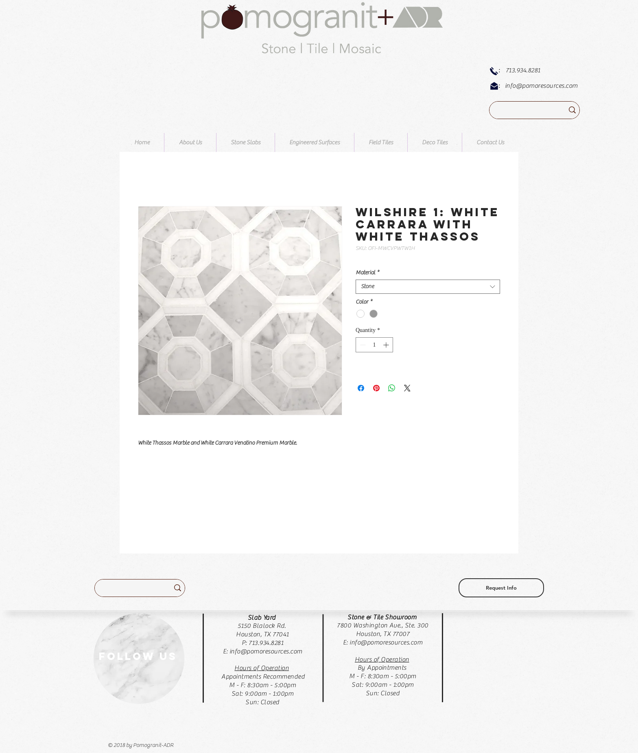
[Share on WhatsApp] (392, 388)
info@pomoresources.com (541, 85)
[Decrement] (362, 345)
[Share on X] (407, 388)
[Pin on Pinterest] (376, 388)
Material (367, 272)
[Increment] (387, 345)
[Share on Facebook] (361, 388)
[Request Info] (501, 587)
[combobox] (428, 287)
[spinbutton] (374, 345)
